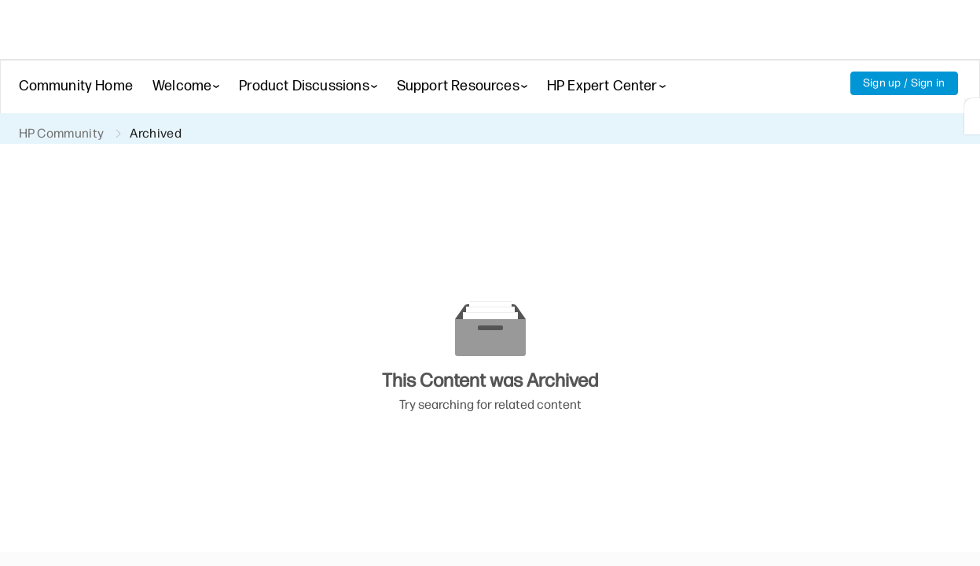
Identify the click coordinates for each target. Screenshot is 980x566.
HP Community (62, 134)
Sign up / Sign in (903, 83)
